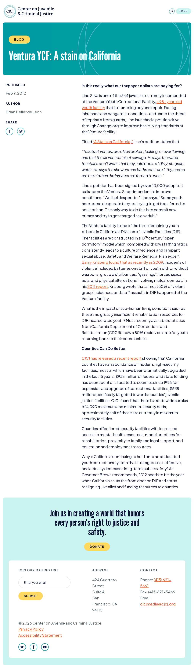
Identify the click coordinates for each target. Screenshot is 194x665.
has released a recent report (112, 358)
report (97, 286)
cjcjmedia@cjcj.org (158, 603)
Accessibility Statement (40, 635)
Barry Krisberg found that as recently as (122, 262)
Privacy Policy (31, 629)
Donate (97, 547)
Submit (30, 596)
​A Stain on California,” (113, 141)
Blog (19, 39)
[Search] (172, 11)
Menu (184, 11)
